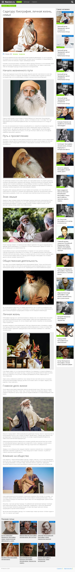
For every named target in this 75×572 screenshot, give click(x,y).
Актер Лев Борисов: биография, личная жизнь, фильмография (64, 362)
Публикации (26, 2)
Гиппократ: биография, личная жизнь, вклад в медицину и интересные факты (64, 146)
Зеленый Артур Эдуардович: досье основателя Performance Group (63, 29)
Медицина (12, 5)
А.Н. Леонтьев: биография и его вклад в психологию (64, 221)
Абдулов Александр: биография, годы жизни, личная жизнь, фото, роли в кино (64, 295)
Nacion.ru (10, 1)
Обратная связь (68, 568)
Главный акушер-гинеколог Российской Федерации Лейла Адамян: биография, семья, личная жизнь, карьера (64, 245)
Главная (19, 2)
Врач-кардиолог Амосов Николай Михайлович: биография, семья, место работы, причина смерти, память (63, 195)
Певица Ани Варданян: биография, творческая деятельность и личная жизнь (65, 271)
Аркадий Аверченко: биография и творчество (63, 318)
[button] (52, 19)
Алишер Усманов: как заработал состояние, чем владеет (64, 123)
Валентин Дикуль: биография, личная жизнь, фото (63, 169)
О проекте (34, 2)
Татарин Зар (22, 54)
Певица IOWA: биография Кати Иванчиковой (62, 340)
